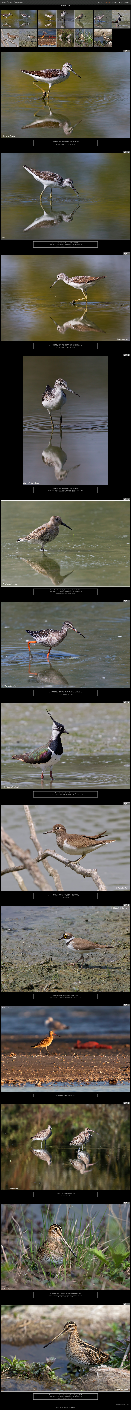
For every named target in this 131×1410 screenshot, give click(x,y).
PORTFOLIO (100, 2)
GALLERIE (107, 2)
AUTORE (114, 2)
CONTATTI (126, 2)
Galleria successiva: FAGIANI (123, 1404)
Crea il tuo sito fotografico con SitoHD (65, 1407)
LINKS (120, 2)
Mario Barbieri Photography (12, 2)
